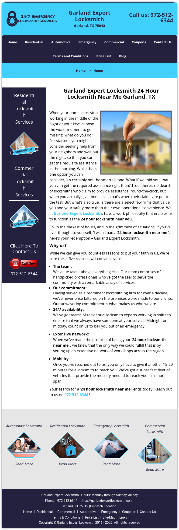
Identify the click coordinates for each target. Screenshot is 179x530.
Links (123, 517)
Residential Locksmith (67, 426)
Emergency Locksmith (111, 426)
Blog (122, 56)
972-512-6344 (161, 17)
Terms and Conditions (70, 56)
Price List (103, 56)
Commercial (114, 42)
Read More (24, 464)
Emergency (87, 42)
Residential (34, 42)
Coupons (139, 42)
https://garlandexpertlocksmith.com (106, 500)
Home (12, 42)
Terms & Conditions (66, 517)
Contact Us (163, 42)
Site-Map (109, 517)
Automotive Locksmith (24, 426)
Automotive (61, 42)
